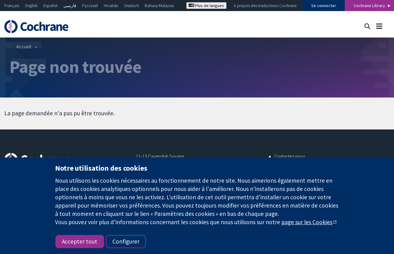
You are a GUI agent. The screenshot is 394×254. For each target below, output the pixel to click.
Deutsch (131, 5)
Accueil (23, 46)
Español (50, 5)
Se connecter (323, 5)
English (31, 5)
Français (11, 5)
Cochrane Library (369, 5)
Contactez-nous (289, 156)
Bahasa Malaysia (159, 5)
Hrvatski (111, 5)
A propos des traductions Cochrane (265, 5)
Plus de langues (206, 5)
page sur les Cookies (306, 222)
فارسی (69, 5)
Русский (90, 5)
